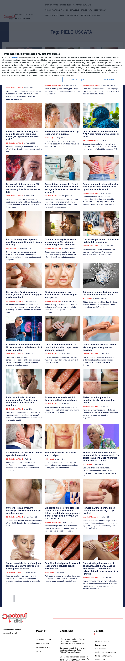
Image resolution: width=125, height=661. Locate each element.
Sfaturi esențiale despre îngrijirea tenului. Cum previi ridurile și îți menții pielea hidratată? (24, 535)
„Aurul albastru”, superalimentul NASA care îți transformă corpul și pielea (100, 128)
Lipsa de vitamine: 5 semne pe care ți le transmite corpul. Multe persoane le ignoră (62, 330)
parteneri (14, 57)
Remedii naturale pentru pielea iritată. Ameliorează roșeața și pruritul (99, 483)
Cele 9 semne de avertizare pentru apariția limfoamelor (21, 429)
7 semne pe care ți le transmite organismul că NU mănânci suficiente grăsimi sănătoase (61, 229)
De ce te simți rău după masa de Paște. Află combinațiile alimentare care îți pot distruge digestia (73, 633)
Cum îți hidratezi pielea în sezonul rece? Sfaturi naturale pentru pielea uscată (62, 534)
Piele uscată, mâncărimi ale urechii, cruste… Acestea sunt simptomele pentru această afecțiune (21, 379)
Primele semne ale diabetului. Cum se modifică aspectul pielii (61, 378)
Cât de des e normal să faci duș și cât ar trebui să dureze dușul (100, 278)
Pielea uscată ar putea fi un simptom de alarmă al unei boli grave (100, 378)
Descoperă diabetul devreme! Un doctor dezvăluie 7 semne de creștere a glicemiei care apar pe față (23, 178)
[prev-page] (10, 563)
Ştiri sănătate (11, 233)
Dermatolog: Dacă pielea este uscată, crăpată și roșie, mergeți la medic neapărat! (22, 279)
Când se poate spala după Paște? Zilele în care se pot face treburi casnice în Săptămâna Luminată (73, 607)
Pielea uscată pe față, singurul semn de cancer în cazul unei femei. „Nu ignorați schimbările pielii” (23, 129)
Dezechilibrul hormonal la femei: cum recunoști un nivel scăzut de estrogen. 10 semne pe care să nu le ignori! (62, 178)
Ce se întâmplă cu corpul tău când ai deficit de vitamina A (99, 228)
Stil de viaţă (49, 133)
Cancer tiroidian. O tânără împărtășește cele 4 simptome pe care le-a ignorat (23, 483)
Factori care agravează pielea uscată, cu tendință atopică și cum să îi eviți (23, 228)
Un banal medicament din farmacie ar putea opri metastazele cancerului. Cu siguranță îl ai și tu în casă (74, 624)
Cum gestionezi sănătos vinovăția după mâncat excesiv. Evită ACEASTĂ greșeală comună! (72, 615)
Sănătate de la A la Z (14, 135)
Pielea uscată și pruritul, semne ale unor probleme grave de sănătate (100, 329)
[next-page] (18, 563)
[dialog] (62, 67)
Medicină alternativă (90, 133)
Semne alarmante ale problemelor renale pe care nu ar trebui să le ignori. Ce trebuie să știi (100, 178)
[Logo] (14, 583)
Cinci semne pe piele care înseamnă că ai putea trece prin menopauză (62, 278)
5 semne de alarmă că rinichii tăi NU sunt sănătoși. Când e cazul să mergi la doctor (24, 329)
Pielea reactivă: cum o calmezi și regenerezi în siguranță (59, 128)
